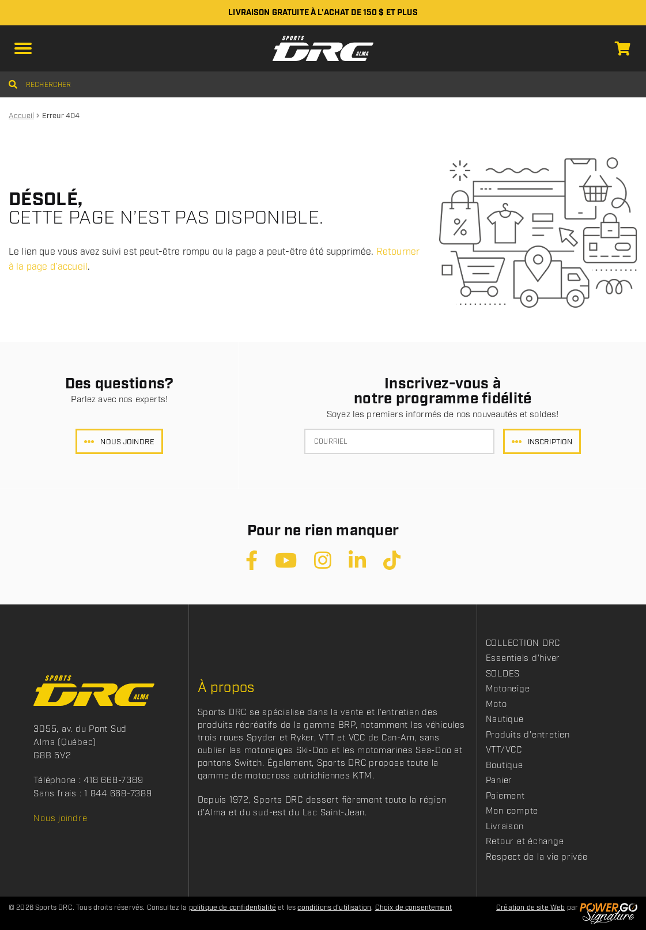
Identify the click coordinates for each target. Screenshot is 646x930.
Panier (499, 781)
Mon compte (512, 811)
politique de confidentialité (232, 907)
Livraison (505, 827)
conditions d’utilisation (334, 907)
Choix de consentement (413, 907)
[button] (23, 48)
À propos (226, 688)
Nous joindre (127, 442)
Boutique (504, 766)
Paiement (505, 796)
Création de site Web (530, 907)
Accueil (21, 116)
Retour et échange (525, 842)
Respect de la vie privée (537, 857)
